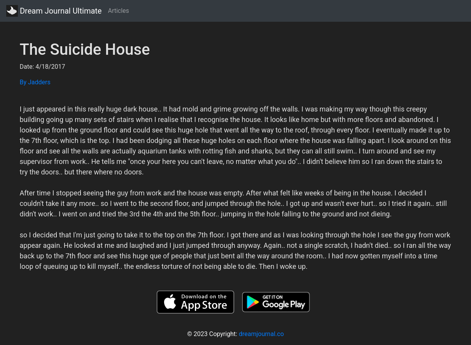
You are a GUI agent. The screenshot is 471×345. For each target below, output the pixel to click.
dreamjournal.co (261, 334)
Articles (118, 10)
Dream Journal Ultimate (54, 11)
